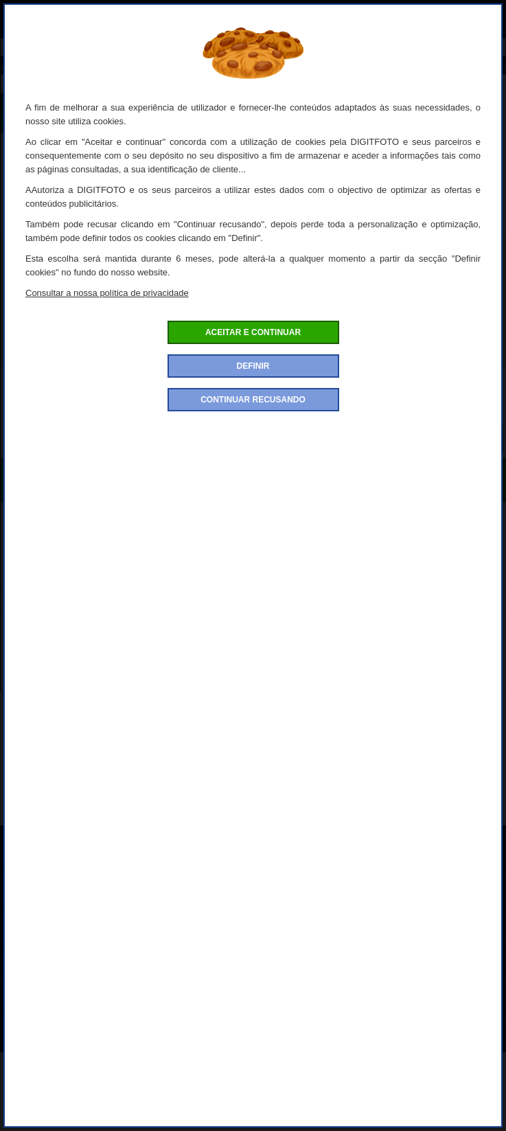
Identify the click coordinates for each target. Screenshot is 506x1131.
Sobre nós (29, 837)
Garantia (25, 1023)
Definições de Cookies (54, 981)
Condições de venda (50, 899)
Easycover (445, 811)
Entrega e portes (42, 961)
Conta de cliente (41, 1002)
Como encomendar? (50, 858)
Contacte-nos (35, 1043)
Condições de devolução (59, 920)
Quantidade (254, 399)
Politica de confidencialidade (68, 878)
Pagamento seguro (47, 940)
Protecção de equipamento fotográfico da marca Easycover (209, 811)
